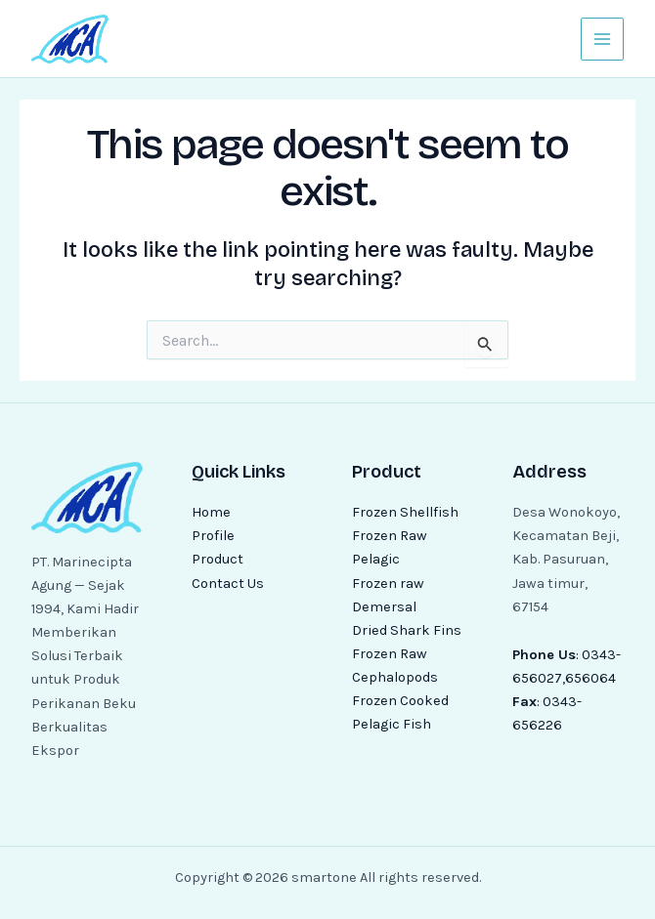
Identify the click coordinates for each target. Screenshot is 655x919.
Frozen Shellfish (405, 512)
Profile (213, 535)
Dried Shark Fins (406, 630)
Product (217, 559)
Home (211, 512)
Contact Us (228, 583)
